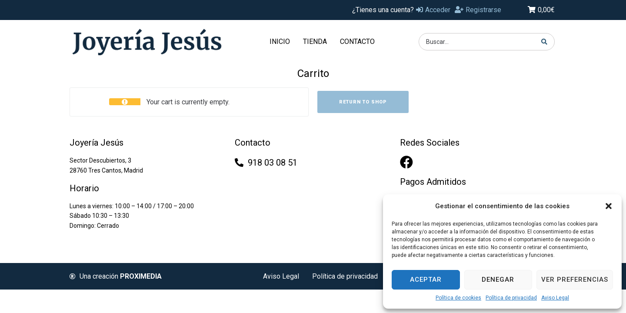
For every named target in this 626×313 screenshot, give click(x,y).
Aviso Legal (555, 298)
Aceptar (426, 279)
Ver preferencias (574, 279)
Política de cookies (458, 298)
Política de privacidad (511, 298)
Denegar (498, 279)
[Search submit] (544, 41)
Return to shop (363, 102)
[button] (608, 206)
